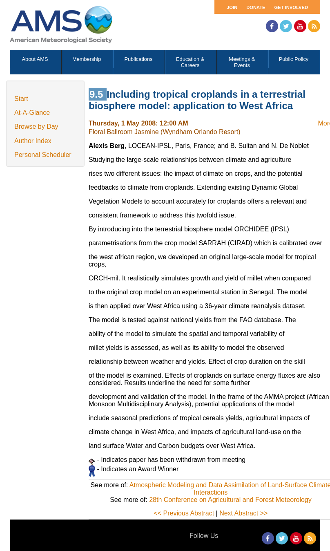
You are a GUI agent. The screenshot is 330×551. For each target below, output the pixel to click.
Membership (86, 59)
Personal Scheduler (42, 154)
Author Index (32, 140)
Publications (138, 59)
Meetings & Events (242, 62)
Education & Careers (190, 62)
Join (232, 7)
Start (21, 98)
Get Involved (291, 7)
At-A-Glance (32, 112)
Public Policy (294, 59)
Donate (255, 7)
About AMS (35, 59)
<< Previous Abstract (184, 513)
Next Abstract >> (243, 513)
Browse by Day (36, 126)
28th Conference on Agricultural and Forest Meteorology (230, 499)
